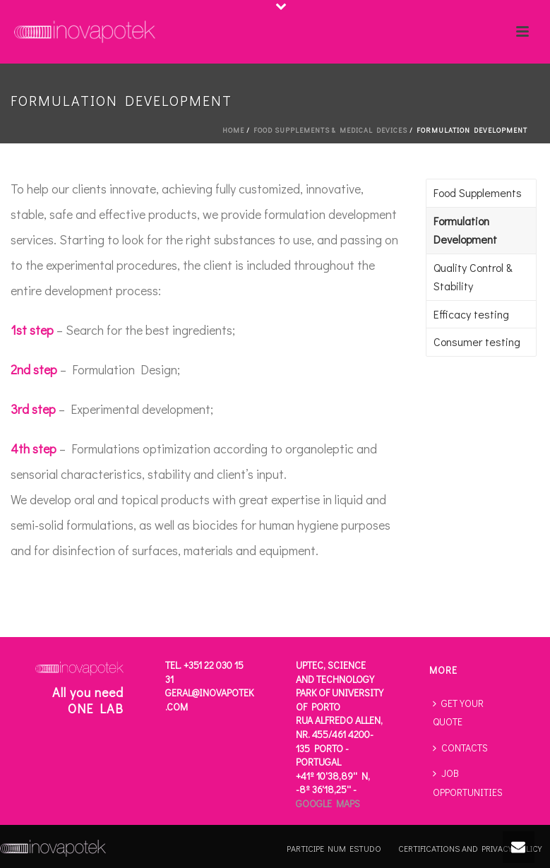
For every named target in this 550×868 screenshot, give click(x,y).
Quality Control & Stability (473, 277)
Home (233, 130)
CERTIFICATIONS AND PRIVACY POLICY (470, 848)
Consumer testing (477, 341)
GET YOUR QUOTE (458, 712)
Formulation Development (465, 230)
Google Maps (328, 803)
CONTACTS (460, 747)
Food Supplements (478, 192)
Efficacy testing (471, 314)
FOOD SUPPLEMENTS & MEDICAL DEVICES (330, 130)
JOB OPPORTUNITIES (468, 782)
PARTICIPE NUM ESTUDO (334, 848)
